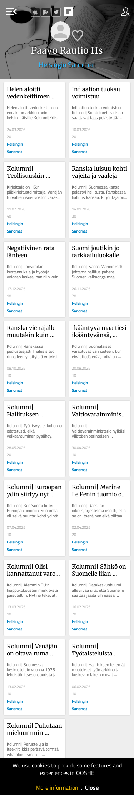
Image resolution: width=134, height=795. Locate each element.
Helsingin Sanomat (67, 64)
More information (57, 787)
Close (92, 787)
